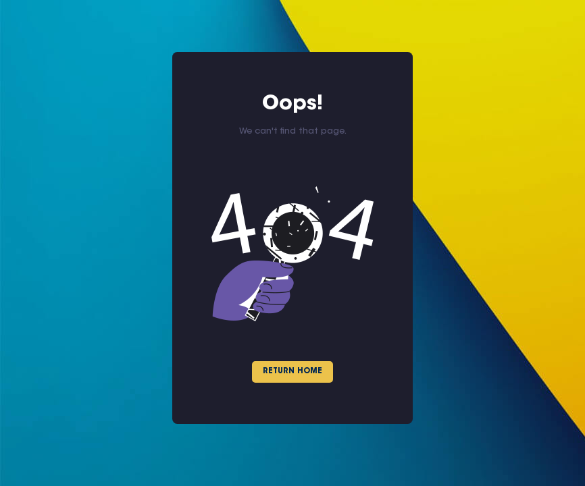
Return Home (292, 371)
